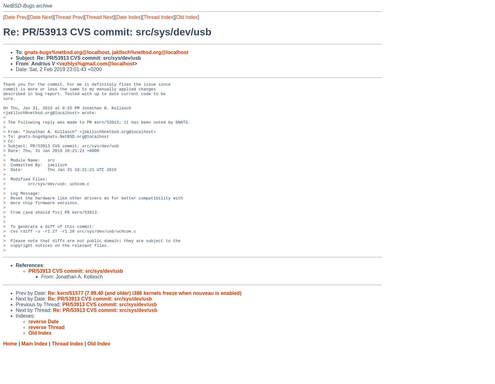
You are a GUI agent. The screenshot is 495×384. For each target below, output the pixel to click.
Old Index (187, 17)
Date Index (128, 17)
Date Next (41, 17)
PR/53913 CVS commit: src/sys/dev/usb (75, 305)
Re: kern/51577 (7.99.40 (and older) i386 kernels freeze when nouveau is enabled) (145, 327)
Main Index (34, 378)
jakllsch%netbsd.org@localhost (150, 52)
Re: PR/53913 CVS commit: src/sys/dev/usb (100, 333)
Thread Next (99, 17)
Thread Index (158, 17)
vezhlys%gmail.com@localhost (96, 63)
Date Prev (15, 17)
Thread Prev (69, 17)
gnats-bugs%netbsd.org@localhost (66, 52)
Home (10, 378)
